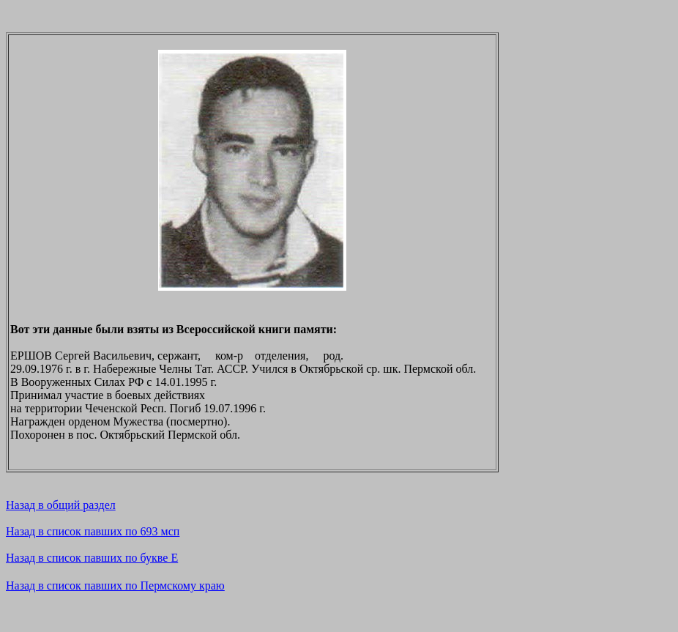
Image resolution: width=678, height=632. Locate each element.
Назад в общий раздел (61, 505)
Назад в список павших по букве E (92, 557)
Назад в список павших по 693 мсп (92, 531)
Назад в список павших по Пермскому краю (115, 585)
